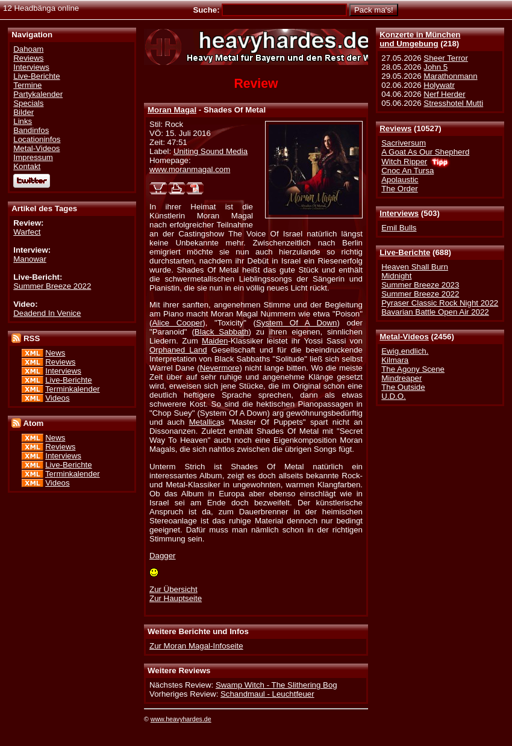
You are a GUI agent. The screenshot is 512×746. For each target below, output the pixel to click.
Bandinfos (31, 130)
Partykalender (38, 94)
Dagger (162, 555)
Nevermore (220, 367)
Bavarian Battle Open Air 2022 (435, 311)
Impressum (33, 157)
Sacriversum (403, 142)
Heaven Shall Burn (414, 266)
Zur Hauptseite (175, 598)
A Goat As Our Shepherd (425, 151)
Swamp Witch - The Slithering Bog (276, 684)
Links (22, 121)
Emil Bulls (398, 227)
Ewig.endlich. (404, 351)
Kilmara (394, 360)
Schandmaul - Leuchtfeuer (267, 693)
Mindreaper (401, 378)
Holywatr (439, 85)
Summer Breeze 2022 (420, 293)
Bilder (23, 112)
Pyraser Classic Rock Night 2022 (439, 302)
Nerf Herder (444, 94)
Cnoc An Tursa (407, 170)
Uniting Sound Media (210, 151)
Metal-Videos (404, 336)
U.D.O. (393, 396)
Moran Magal (172, 109)
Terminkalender (72, 388)
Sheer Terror (445, 58)
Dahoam (28, 49)
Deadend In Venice (47, 313)
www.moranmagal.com (189, 169)
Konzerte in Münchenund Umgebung (419, 39)
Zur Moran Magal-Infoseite (196, 645)
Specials (28, 103)
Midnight (396, 275)
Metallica (204, 422)
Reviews (395, 128)
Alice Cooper (177, 322)
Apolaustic (399, 179)
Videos (57, 397)
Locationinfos (36, 139)
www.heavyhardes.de (181, 719)
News (55, 352)
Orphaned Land (178, 349)
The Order (399, 188)
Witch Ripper (404, 161)
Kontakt (26, 166)
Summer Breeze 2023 (420, 284)
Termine (27, 85)
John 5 (435, 67)
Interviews (399, 213)
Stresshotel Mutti (453, 103)
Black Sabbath (222, 331)
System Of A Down (296, 322)
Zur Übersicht (173, 589)
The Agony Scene (413, 369)
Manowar (29, 259)
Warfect (26, 231)
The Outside (403, 387)
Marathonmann (450, 76)
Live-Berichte (404, 252)
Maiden (215, 340)
